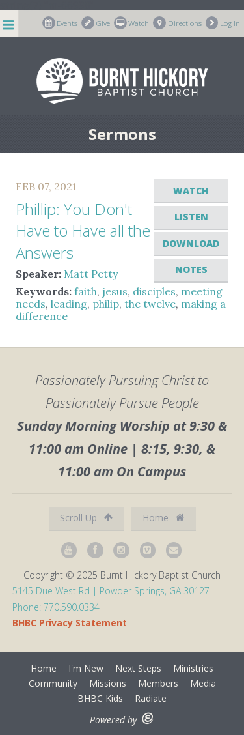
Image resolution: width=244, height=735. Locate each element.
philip (105, 303)
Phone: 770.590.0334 (56, 607)
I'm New (85, 668)
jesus (115, 291)
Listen (191, 216)
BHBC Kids (100, 698)
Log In (223, 22)
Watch (132, 22)
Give (95, 22)
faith (85, 291)
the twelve (150, 303)
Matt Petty (91, 273)
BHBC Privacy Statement (69, 622)
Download (191, 243)
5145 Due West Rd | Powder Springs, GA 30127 (111, 590)
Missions (107, 683)
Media (203, 683)
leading (69, 303)
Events (60, 22)
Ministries (193, 668)
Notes (191, 269)
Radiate (151, 698)
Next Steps (138, 668)
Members (158, 683)
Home (163, 518)
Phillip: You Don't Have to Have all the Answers (83, 230)
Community (53, 683)
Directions (177, 22)
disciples (154, 291)
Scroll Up (86, 518)
